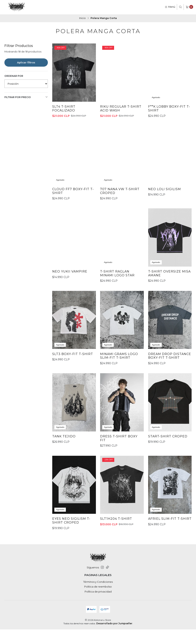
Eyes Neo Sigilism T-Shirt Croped (71, 539)
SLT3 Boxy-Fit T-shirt (72, 368)
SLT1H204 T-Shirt (116, 537)
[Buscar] (180, 7)
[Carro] (189, 7)
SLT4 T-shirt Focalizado (64, 108)
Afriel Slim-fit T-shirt (165, 539)
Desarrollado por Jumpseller (114, 628)
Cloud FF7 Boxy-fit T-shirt (73, 204)
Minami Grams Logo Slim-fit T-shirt (120, 370)
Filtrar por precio (26, 96)
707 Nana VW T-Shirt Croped (120, 204)
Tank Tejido (64, 454)
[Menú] (170, 7)
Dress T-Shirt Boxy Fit (119, 456)
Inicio (82, 18)
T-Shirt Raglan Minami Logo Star (118, 287)
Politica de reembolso (98, 592)
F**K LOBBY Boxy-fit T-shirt (169, 108)
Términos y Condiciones (98, 587)
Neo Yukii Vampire (70, 285)
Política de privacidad (98, 596)
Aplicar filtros (26, 62)
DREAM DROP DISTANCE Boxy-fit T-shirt (168, 371)
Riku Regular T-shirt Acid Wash (121, 108)
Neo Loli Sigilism (165, 202)
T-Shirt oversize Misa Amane (169, 287)
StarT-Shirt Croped (168, 454)
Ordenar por (13, 75)
